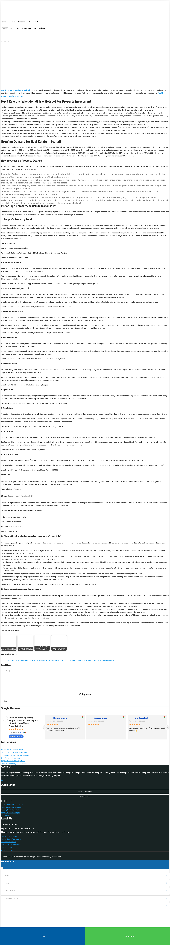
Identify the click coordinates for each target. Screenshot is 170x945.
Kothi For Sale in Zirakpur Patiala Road (14, 746)
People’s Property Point (18, 216)
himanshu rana (60, 713)
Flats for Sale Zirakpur (8, 827)
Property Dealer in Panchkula (11, 796)
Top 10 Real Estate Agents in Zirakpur (14, 755)
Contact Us (33, 22)
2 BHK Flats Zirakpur (7, 832)
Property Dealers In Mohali (103, 656)
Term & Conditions (85, 783)
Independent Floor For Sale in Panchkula (15, 749)
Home (3, 22)
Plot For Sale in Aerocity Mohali (12, 744)
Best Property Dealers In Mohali (45, 656)
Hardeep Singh (141, 713)
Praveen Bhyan (100, 713)
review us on (16, 731)
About (11, 22)
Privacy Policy (85, 787)
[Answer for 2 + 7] (14, 924)
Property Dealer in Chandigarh (12, 794)
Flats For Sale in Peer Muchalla (11, 825)
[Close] (2, 851)
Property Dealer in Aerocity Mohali (13, 753)
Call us (42, 936)
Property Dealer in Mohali (10, 798)
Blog (5, 697)
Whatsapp (127, 936)
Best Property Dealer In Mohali (18, 656)
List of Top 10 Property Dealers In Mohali (74, 656)
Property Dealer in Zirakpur (10, 801)
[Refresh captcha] (26, 926)
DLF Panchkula (6, 803)
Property (21, 22)
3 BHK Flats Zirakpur (7, 834)
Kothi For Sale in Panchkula (10, 751)
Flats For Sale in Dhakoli (9, 823)
